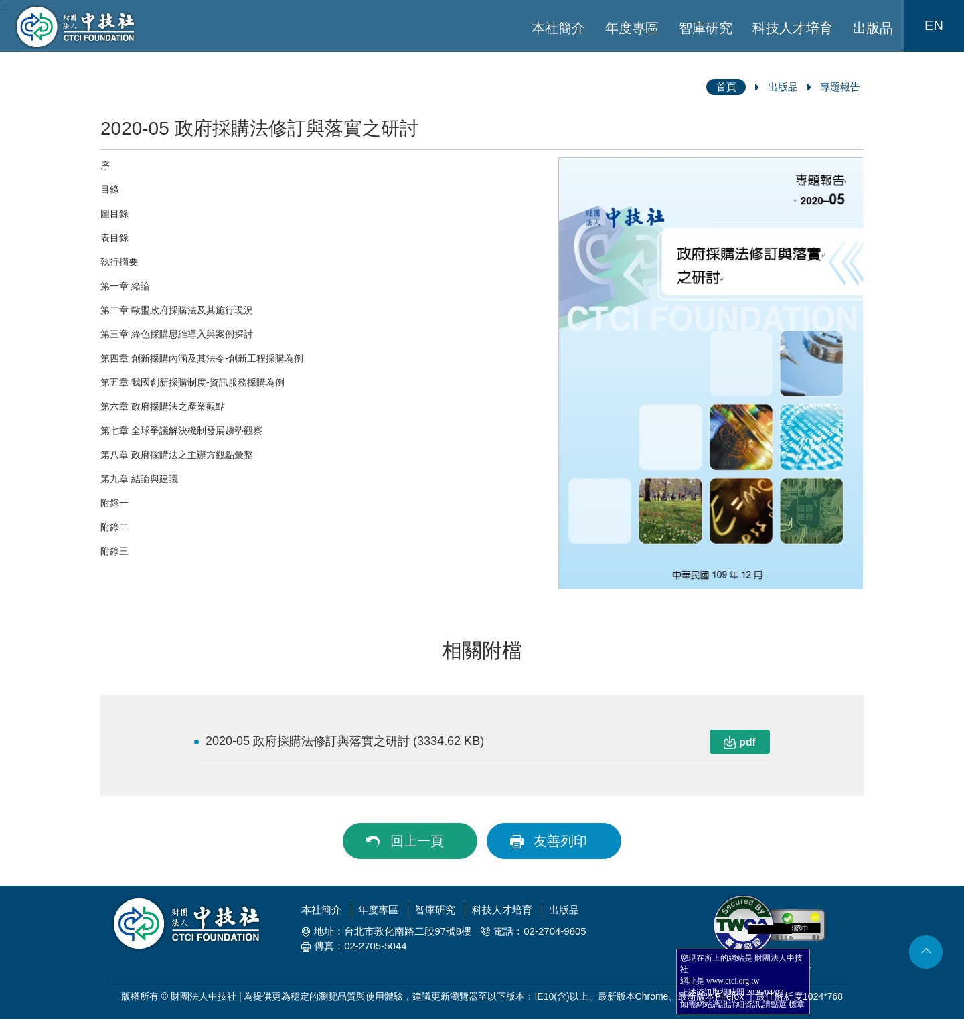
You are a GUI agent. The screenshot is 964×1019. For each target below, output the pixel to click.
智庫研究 (705, 28)
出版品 (873, 28)
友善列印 (560, 841)
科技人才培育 (792, 28)
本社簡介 (558, 28)
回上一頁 (417, 841)
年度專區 (632, 28)
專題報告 (840, 86)
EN (934, 25)
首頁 (726, 86)
